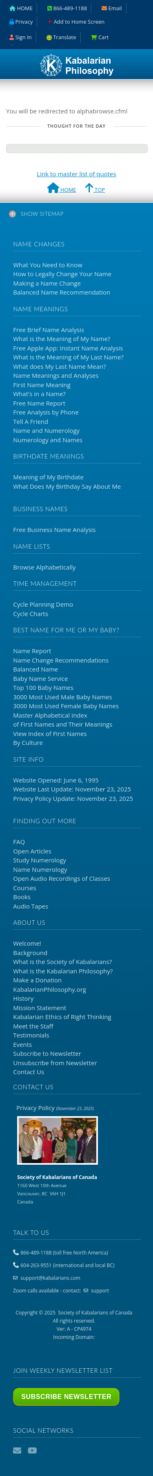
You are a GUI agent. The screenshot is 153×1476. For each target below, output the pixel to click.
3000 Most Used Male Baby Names (62, 697)
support (100, 1290)
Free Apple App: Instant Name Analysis (68, 348)
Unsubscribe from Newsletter (55, 1063)
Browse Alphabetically (44, 567)
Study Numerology (39, 860)
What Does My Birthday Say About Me (67, 486)
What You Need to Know (47, 265)
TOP (95, 189)
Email (18, 1451)
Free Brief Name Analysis (48, 330)
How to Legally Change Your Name (62, 274)
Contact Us (28, 1072)
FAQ (19, 842)
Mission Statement (39, 1008)
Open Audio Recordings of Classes (61, 878)
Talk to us (31, 1232)
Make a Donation (37, 980)
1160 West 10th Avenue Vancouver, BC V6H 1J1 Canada (57, 1189)
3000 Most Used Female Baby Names (66, 706)
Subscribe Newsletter (66, 1396)
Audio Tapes (30, 906)
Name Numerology (40, 869)
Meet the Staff (33, 1026)
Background (30, 953)
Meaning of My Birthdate (48, 477)
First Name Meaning (41, 385)
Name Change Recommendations (61, 660)
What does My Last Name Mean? (59, 366)
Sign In (20, 37)
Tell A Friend (30, 421)
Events (22, 1044)
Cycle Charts (30, 613)
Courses (24, 888)
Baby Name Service (40, 678)
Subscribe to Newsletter (47, 1053)
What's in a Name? (39, 394)
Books (22, 897)
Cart (100, 37)
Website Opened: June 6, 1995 (55, 780)
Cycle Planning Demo (43, 604)
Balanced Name (35, 669)
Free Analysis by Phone (45, 412)
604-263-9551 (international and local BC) (67, 1265)
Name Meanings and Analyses (55, 375)
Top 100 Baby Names (43, 687)
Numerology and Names (47, 440)
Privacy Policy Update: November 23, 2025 (73, 798)
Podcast (47, 1451)
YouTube (33, 1451)
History (23, 998)
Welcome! (27, 943)
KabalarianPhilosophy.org (49, 989)
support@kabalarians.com (50, 1277)
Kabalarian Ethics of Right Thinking (62, 1017)
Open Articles (32, 851)
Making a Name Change (47, 283)
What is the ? (62, 961)
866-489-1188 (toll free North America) (64, 1252)
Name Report (32, 651)
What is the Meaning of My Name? (61, 339)
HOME (61, 189)
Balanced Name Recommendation (61, 292)
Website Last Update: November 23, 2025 (72, 789)
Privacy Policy (55, 1108)
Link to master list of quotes (76, 174)
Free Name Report (39, 403)
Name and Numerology (46, 430)
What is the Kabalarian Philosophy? (63, 971)
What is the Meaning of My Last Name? (68, 357)
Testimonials (31, 1035)
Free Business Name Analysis (54, 529)
